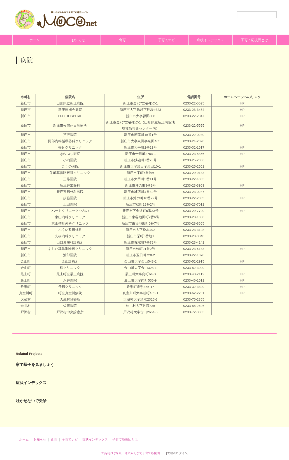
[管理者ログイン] (177, 453)
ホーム (34, 40)
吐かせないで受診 (31, 401)
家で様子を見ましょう (35, 365)
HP (242, 103)
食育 (122, 40)
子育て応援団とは (254, 40)
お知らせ (78, 40)
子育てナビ (166, 40)
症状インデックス (210, 40)
